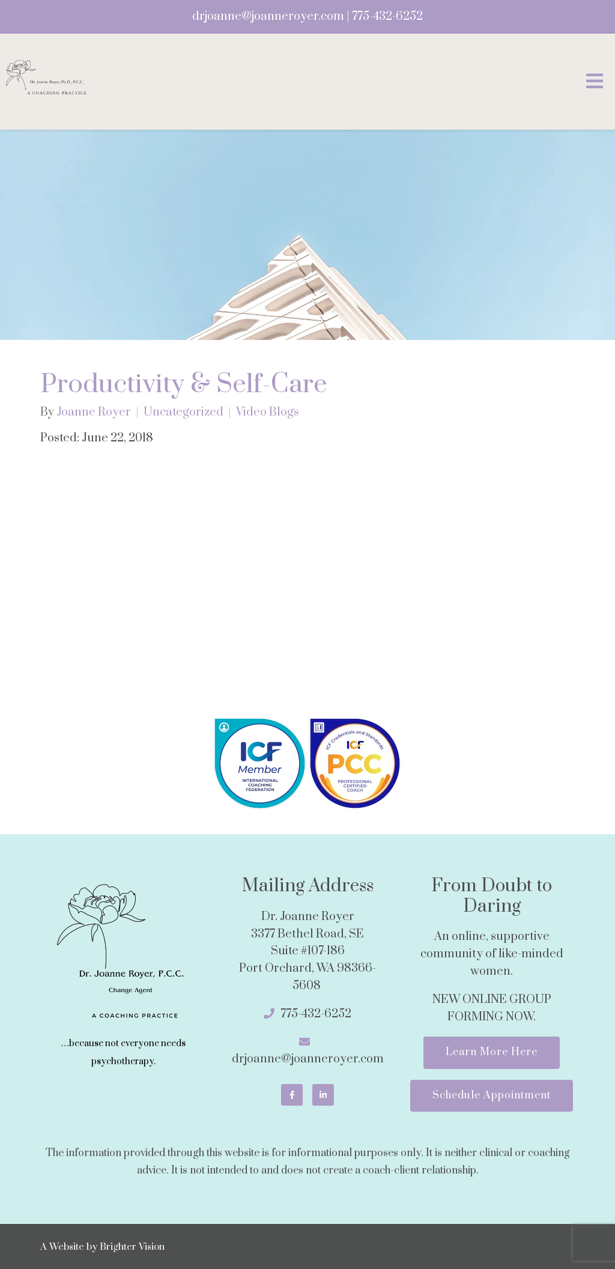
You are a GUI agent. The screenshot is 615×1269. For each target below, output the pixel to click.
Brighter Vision (132, 1247)
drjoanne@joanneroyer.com (268, 16)
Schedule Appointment (491, 1095)
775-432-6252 (387, 16)
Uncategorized (183, 412)
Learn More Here (492, 1052)
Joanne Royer (93, 412)
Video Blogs (267, 412)
